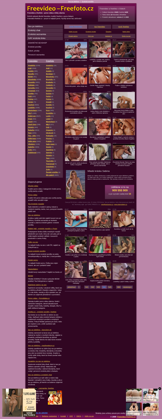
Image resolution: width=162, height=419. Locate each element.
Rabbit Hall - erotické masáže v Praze (42, 229)
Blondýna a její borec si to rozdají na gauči (76, 138)
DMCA (78, 416)
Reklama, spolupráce (49, 416)
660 (118, 287)
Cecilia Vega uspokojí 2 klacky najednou (100, 86)
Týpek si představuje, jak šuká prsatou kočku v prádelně (124, 60)
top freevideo (99, 27)
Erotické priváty (91, 31)
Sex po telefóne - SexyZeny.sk (39, 330)
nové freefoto (123, 27)
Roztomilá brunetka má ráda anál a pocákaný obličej (76, 112)
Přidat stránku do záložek (37, 413)
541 (86, 287)
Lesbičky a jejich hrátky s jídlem (123, 281)
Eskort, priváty (33, 51)
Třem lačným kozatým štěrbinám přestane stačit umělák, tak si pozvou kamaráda (100, 163)
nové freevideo (75, 27)
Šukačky (108, 31)
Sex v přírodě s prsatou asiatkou (76, 60)
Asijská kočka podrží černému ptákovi (100, 281)
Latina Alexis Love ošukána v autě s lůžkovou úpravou (100, 112)
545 (109, 287)
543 (98, 287)
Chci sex (91, 36)
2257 (71, 416)
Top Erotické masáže (36, 204)
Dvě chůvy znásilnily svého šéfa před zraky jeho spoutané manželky (76, 281)
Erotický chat (34, 30)
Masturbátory (33, 269)
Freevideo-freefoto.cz (126, 417)
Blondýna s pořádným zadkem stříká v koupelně (100, 138)
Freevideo (32, 61)
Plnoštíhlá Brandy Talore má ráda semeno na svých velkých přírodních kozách (124, 163)
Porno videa (32, 195)
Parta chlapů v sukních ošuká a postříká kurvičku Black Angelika (123, 138)
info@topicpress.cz (107, 204)
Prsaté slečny (73, 36)
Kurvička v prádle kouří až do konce (123, 230)
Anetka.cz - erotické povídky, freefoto (42, 312)
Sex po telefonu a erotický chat (40, 375)
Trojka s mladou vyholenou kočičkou (124, 86)
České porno (33, 260)
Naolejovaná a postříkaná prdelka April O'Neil (100, 255)
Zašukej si (108, 36)
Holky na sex (33, 242)
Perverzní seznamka (36, 55)
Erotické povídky (88, 1)
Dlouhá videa (33, 186)
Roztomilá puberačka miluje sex (76, 86)
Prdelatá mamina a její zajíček (100, 230)
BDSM (30, 276)
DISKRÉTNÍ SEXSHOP (37, 43)
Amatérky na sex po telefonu (39, 361)
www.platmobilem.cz (120, 204)
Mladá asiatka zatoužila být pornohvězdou (124, 255)
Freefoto (50, 61)
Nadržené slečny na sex (37, 285)
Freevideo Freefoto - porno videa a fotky (60, 8)
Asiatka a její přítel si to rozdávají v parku (76, 255)
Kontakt (63, 416)
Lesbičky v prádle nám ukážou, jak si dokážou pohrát (100, 60)
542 (92, 287)
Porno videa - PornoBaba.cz (39, 298)
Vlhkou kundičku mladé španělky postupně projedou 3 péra (76, 230)
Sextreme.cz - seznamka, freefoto (41, 388)
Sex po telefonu (73, 1)
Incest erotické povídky (37, 251)
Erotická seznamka (37, 34)
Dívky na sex (126, 36)
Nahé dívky (126, 31)
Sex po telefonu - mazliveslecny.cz (41, 345)
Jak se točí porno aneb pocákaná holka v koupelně (76, 164)
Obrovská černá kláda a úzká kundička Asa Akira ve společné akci (123, 112)
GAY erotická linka (36, 38)
